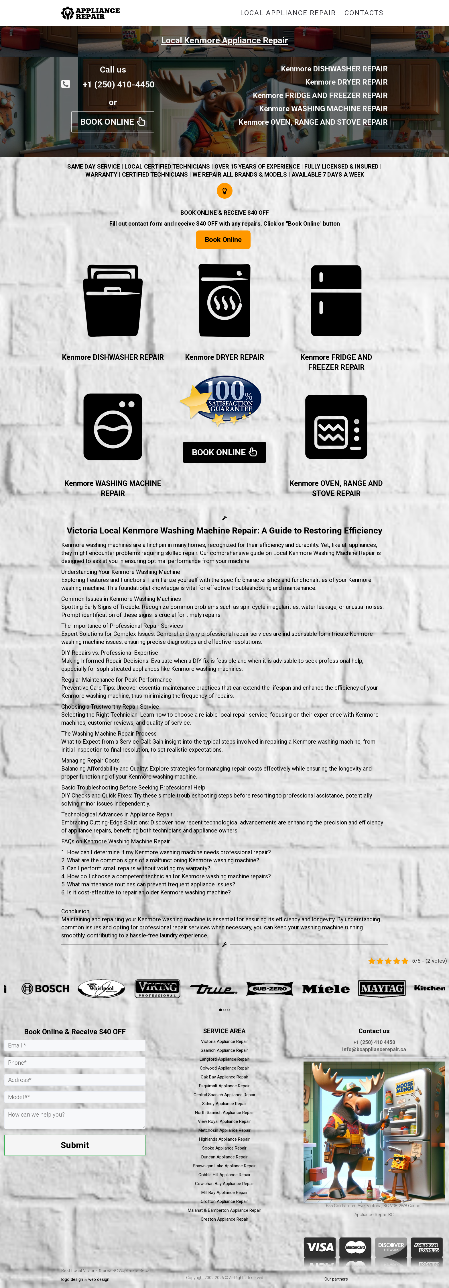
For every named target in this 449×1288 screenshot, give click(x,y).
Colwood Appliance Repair (224, 1068)
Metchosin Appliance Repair (224, 1130)
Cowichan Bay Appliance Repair (224, 1183)
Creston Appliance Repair (224, 1219)
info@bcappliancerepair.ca (374, 1049)
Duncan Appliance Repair (224, 1157)
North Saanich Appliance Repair (224, 1112)
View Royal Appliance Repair (224, 1121)
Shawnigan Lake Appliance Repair (224, 1165)
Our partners (336, 1279)
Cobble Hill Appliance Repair (224, 1174)
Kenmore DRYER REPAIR (224, 357)
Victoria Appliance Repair (224, 1041)
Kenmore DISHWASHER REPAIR (113, 357)
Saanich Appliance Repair (224, 1050)
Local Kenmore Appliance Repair (224, 40)
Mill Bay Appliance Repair (224, 1192)
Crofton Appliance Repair (224, 1201)
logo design (72, 1279)
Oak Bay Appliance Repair (224, 1077)
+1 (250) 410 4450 (374, 1042)
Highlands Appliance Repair (224, 1139)
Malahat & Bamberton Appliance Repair (224, 1210)
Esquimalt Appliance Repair (224, 1085)
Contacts (363, 13)
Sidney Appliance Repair (224, 1103)
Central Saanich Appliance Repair (224, 1094)
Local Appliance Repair (288, 13)
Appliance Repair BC (374, 1214)
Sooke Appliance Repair (224, 1148)
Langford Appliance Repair (224, 1059)
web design (98, 1279)
